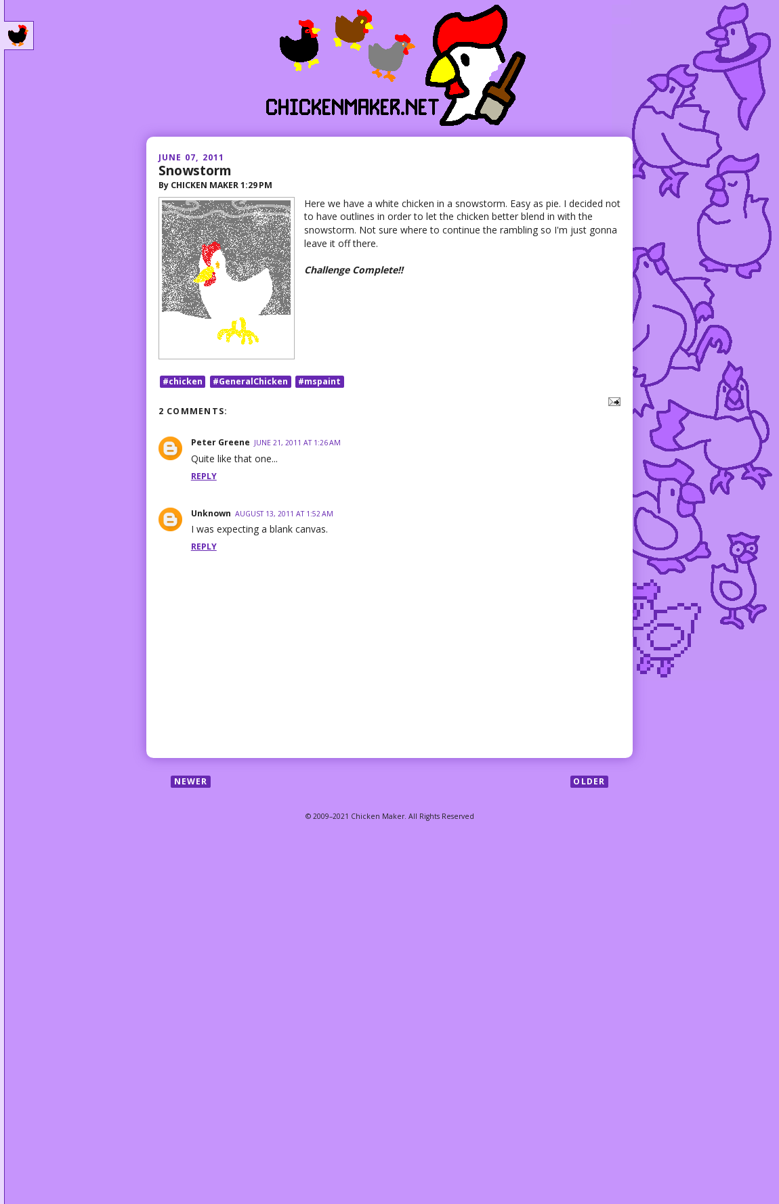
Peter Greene (220, 442)
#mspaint (319, 381)
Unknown (211, 513)
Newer (191, 781)
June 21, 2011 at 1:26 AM (297, 442)
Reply (204, 476)
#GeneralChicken (250, 381)
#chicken (183, 381)
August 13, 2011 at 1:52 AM (284, 513)
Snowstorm (195, 170)
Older (589, 781)
